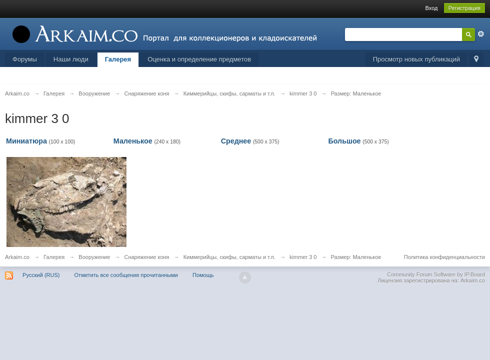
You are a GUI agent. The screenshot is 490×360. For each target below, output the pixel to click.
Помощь (203, 275)
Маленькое (133, 141)
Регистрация (464, 8)
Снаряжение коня (146, 257)
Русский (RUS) (41, 275)
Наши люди (71, 59)
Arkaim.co (17, 257)
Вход (432, 8)
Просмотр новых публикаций (416, 59)
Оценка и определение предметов (199, 59)
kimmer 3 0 (303, 257)
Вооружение (94, 257)
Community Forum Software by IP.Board (436, 275)
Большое (344, 141)
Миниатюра (26, 141)
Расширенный (481, 34)
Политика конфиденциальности (444, 257)
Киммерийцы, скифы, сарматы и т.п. (230, 257)
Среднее (236, 141)
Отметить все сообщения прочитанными (126, 275)
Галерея (118, 59)
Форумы (24, 59)
